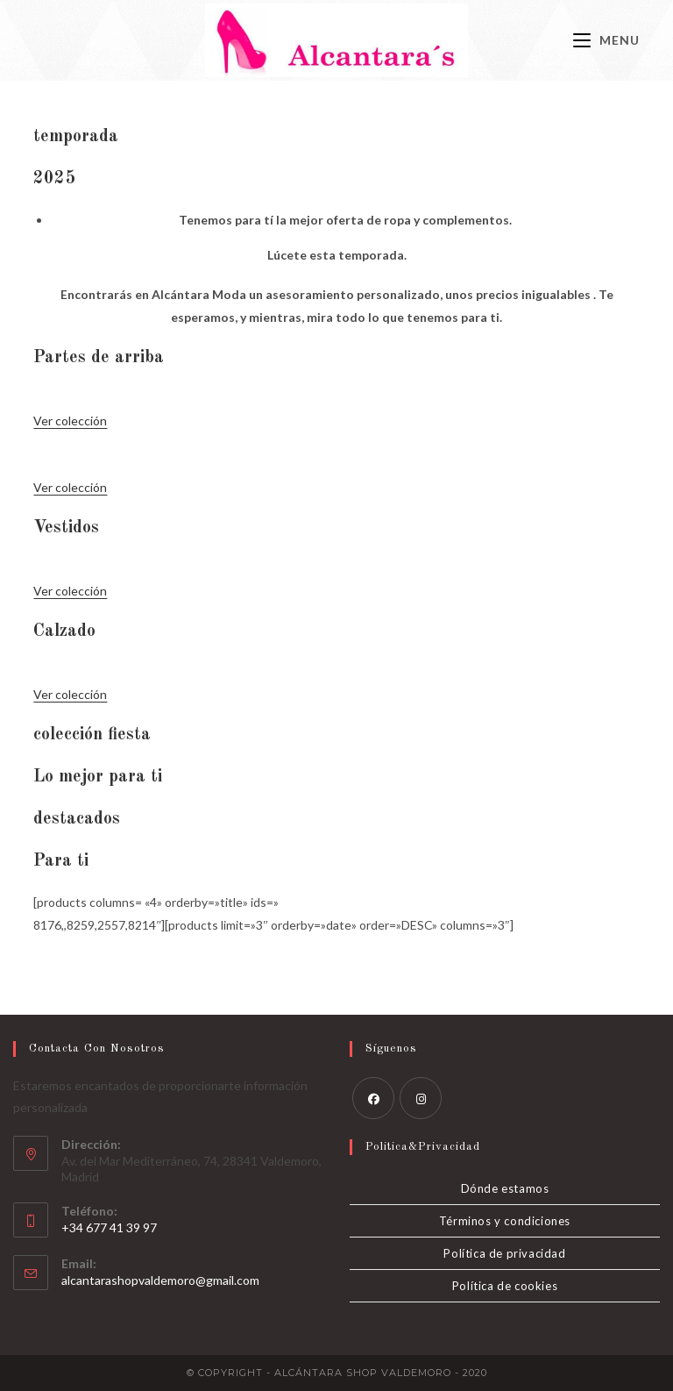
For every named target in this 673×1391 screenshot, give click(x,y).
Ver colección (70, 420)
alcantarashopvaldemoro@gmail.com (160, 1280)
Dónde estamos (505, 1188)
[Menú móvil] (606, 39)
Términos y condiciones (504, 1221)
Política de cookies (504, 1286)
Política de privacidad (504, 1253)
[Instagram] (421, 1098)
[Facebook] (373, 1098)
